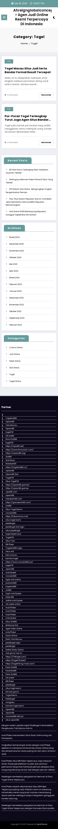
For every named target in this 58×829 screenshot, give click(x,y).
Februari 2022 (15, 324)
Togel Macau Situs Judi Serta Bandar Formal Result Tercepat (28, 70)
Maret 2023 (14, 277)
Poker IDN (10, 597)
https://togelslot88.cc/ (16, 467)
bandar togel (12, 558)
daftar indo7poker (14, 600)
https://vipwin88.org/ (16, 453)
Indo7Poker (11, 607)
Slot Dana (10, 460)
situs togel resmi (13, 520)
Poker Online (14, 361)
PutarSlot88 (11, 670)
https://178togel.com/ (16, 656)
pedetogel (10, 523)
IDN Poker (10, 544)
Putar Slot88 (11, 667)
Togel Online (15, 381)
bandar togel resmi (15, 705)
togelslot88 (11, 586)
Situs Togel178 (12, 481)
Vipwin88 (10, 421)
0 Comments (12, 95)
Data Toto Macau (14, 639)
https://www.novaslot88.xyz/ (19, 562)
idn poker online (13, 604)
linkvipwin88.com (14, 498)
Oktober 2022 (15, 311)
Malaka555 (11, 463)
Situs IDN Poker (39, 786)
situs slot (10, 551)
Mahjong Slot (12, 625)
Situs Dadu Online (39, 748)
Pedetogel (10, 698)
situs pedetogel (13, 530)
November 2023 (16, 250)
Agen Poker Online (14, 628)
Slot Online (14, 367)
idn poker (10, 435)
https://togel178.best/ (16, 660)
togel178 (9, 432)
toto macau (11, 555)
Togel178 (10, 477)
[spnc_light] (54, 18)
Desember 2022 (16, 297)
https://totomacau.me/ (17, 516)
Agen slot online (13, 579)
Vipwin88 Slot (12, 474)
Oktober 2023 (15, 257)
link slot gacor (12, 691)
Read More (46, 95)
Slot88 (9, 456)
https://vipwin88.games (17, 488)
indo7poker (11, 572)
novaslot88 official (14, 716)
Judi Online (14, 354)
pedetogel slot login (15, 527)
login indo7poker (13, 593)
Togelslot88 (11, 418)
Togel (9, 61)
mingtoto (10, 702)
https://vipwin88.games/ (18, 484)
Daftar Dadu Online (15, 649)
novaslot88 (11, 513)
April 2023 (13, 271)
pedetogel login (13, 642)
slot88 (8, 505)
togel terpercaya (13, 534)
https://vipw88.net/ (15, 446)
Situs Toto (10, 541)
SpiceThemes (42, 824)
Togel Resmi (11, 695)
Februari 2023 (15, 284)
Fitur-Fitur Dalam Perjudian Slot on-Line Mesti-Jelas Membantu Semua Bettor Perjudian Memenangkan (29, 202)
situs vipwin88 (12, 720)
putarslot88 (11, 583)
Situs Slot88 (11, 621)
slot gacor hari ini (14, 653)
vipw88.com (11, 491)
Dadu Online (11, 635)
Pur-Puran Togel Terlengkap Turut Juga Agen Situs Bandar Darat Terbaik (27, 118)
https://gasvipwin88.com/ (18, 502)
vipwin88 (10, 470)
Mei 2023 (13, 264)
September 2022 (16, 318)
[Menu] (4, 17)
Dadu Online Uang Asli (41, 735)
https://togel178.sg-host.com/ (20, 663)
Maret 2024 (14, 237)
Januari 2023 (15, 291)
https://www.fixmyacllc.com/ (20, 449)
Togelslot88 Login (14, 548)
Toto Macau (11, 425)
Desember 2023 (16, 244)
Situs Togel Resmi (14, 509)
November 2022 (16, 304)
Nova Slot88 (11, 439)
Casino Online (16, 347)
